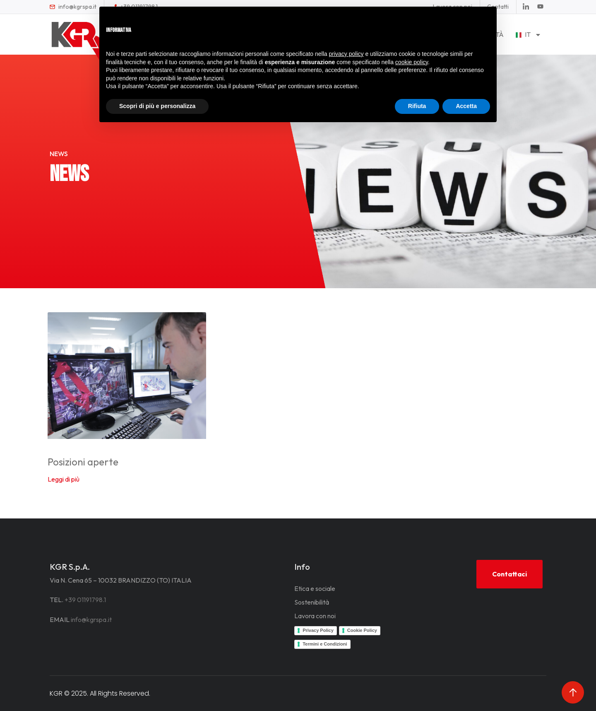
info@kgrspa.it (91, 619)
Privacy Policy (318, 630)
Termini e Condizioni (325, 643)
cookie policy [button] (411, 62)
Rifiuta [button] (417, 106)
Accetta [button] (466, 106)
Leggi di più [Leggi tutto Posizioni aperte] (63, 479)
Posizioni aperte (83, 462)
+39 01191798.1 (85, 599)
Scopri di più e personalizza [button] (157, 106)
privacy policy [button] (346, 54)
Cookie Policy (362, 630)
